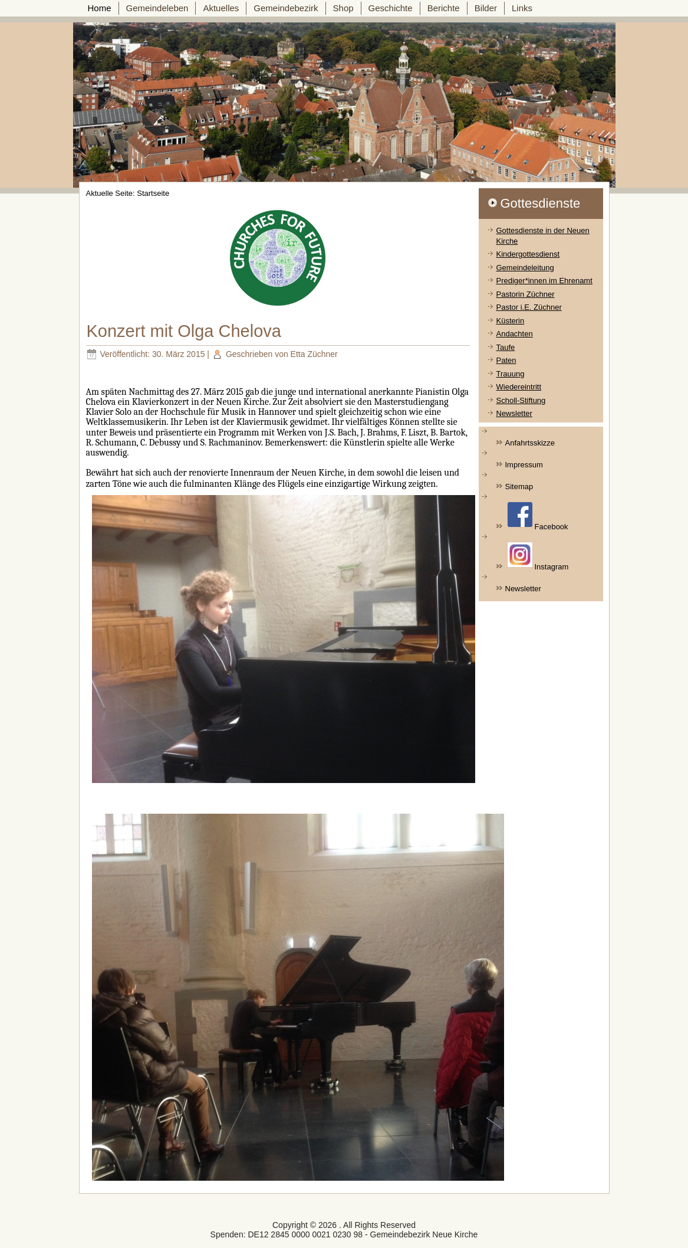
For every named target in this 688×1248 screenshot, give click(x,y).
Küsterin (510, 320)
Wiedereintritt (519, 386)
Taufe (505, 347)
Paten (506, 360)
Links (522, 8)
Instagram (538, 556)
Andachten (514, 333)
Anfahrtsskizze (530, 442)
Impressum (524, 464)
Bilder (486, 8)
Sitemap (519, 486)
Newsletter (514, 413)
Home (99, 8)
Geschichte (390, 8)
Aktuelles (221, 8)
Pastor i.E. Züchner (529, 307)
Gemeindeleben (157, 8)
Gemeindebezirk (286, 8)
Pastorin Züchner (525, 294)
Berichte (443, 8)
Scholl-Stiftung (521, 400)
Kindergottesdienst (528, 254)
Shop (343, 8)
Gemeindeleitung (525, 267)
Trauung (510, 373)
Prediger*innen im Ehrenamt (544, 280)
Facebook (537, 516)
